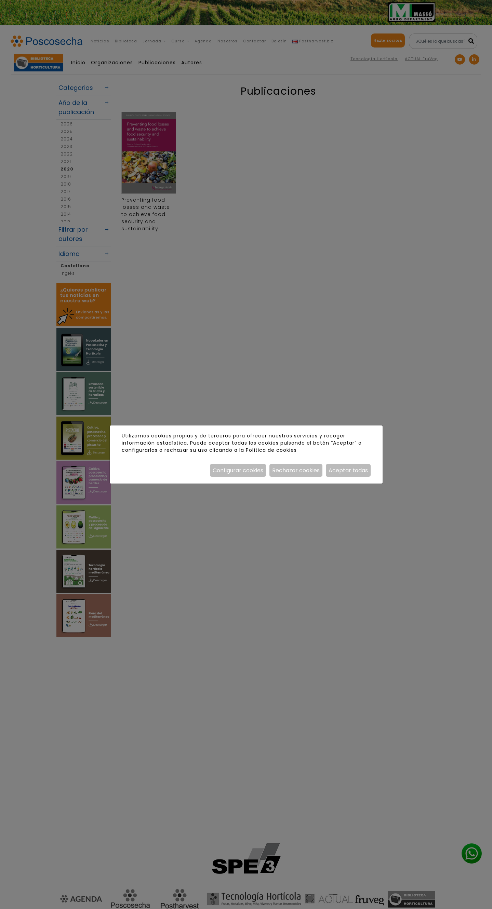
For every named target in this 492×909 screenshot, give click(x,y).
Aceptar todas (348, 470)
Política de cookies (271, 450)
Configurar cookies (238, 470)
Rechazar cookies (296, 470)
